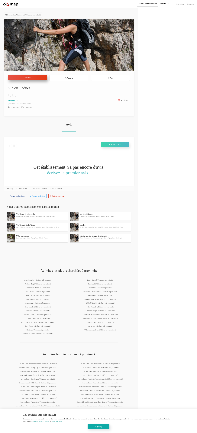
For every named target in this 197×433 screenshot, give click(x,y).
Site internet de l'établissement (20, 107)
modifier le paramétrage (40, 421)
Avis (110, 78)
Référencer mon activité (147, 4)
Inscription (180, 4)
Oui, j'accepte (98, 426)
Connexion (190, 4)
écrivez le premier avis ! (69, 172)
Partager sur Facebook (16, 196)
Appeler (69, 78)
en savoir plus (57, 421)
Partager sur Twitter (37, 196)
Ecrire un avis (115, 144)
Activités (163, 4)
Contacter (27, 78)
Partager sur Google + (58, 196)
